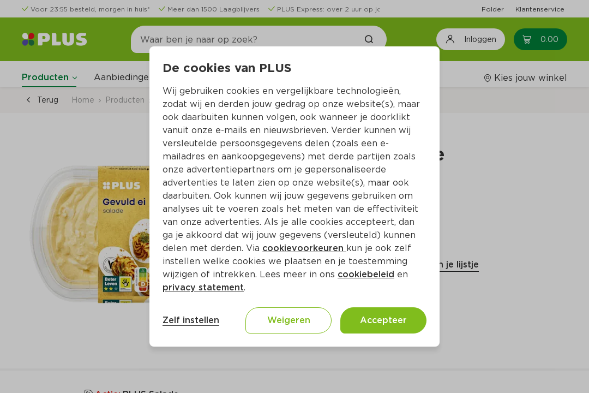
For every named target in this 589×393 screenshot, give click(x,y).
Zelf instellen (191, 320)
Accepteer (383, 320)
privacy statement (203, 287)
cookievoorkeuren (304, 248)
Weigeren (288, 320)
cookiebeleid (366, 274)
